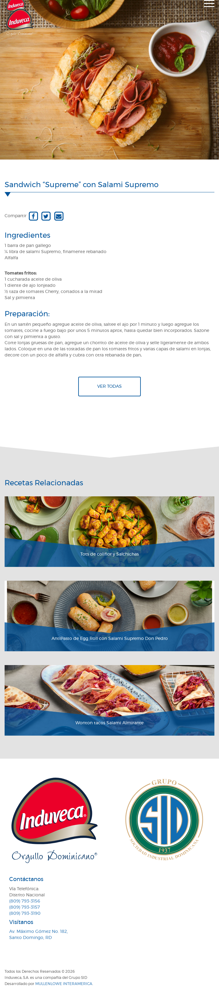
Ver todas (109, 386)
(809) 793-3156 (24, 901)
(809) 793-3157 (24, 907)
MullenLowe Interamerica (63, 984)
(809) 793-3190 (24, 913)
